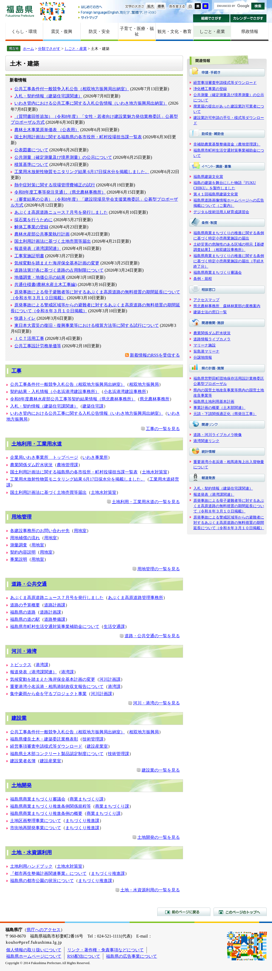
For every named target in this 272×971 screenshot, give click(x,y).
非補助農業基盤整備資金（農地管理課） (226, 144)
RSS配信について (83, 956)
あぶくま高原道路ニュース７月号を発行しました (61, 212)
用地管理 (21, 517)
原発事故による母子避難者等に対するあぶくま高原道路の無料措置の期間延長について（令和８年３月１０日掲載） (228, 505)
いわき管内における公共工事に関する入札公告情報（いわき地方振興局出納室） (90, 103)
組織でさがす (211, 18)
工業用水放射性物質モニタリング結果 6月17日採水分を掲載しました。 (81, 171)
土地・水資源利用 (31, 852)
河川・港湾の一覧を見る (156, 703)
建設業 (19, 718)
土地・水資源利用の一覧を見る (150, 890)
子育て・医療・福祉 (137, 31)
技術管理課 (93, 739)
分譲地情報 (202, 357)
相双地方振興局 (144, 384)
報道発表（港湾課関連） (37, 248)
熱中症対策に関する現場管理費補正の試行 (54, 185)
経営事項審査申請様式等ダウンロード (46, 746)
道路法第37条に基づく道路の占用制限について (59, 270)
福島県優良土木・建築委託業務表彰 (44, 739)
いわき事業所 (95, 457)
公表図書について (31, 150)
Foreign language (118, 12)
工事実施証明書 (29, 256)
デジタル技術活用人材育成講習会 (221, 212)
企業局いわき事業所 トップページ (44, 457)
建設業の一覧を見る (161, 770)
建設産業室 (97, 746)
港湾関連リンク (206, 441)
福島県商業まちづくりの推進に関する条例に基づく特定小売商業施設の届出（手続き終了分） (228, 261)
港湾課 (42, 664)
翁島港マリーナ (206, 351)
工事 (16, 371)
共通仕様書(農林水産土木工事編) (45, 284)
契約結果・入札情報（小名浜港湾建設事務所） (54, 391)
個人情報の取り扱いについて (33, 950)
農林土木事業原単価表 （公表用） (46, 129)
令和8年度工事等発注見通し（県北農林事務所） (60, 192)
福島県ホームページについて (33, 956)
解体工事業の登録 (31, 227)
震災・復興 (61, 31)
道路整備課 (54, 619)
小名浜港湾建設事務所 (125, 391)
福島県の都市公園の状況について (42, 880)
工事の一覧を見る (163, 428)
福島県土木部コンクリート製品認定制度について (57, 753)
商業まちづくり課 (87, 799)
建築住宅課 (93, 406)
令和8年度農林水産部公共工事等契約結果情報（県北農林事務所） (72, 399)
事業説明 (18, 559)
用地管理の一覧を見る (158, 569)
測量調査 (18, 545)
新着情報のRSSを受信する (155, 355)
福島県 (20, 11)
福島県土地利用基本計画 (213, 401)
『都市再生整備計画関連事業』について (48, 873)
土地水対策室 (154, 472)
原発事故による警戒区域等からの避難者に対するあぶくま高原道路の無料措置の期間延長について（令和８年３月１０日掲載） (228, 522)
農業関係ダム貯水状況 (31, 465)
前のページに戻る (183, 912)
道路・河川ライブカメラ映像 (217, 435)
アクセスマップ (206, 300)
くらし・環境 (24, 31)
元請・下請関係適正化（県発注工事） (225, 414)
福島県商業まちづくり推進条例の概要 (46, 813)
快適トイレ (25, 318)
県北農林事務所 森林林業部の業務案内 (226, 306)
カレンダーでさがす (248, 18)
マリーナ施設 (204, 345)
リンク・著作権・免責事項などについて (105, 950)
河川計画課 (110, 679)
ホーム (28, 48)
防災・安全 (99, 31)
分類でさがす (49, 48)
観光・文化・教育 (175, 31)
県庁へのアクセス (44, 929)
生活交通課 (114, 626)
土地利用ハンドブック (31, 866)
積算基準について (31, 164)
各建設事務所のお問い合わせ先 (40, 530)
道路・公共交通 (29, 584)
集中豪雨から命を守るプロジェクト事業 (48, 693)
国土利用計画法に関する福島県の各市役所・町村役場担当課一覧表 (78, 137)
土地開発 (21, 785)
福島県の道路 (23, 612)
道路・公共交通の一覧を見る (152, 636)
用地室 (80, 530)
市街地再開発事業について (35, 827)
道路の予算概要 (25, 605)
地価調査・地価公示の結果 (39, 277)
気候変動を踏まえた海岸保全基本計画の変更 (56, 263)
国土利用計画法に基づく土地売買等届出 (52, 241)
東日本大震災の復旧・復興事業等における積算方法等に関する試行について (86, 325)
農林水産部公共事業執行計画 (42, 234)
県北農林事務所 (154, 399)
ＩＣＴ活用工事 (29, 338)
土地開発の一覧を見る (158, 837)
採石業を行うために (33, 219)
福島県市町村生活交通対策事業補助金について (54, 626)
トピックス (20, 664)
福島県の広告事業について (131, 956)
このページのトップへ (240, 912)
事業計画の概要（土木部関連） (219, 407)
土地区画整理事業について (35, 820)
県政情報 (249, 31)
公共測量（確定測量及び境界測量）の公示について (63, 157)
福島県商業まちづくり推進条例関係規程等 (50, 806)
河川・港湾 (24, 651)
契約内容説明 (23, 552)
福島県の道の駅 (25, 619)
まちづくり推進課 (82, 820)
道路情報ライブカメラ (212, 339)
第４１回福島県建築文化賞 (215, 194)
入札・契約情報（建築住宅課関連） (48, 96)
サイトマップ (118, 17)
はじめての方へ (118, 7)
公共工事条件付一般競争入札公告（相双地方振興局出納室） (71, 89)
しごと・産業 (212, 31)
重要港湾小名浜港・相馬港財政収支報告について (57, 686)
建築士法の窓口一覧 (210, 312)
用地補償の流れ (25, 538)
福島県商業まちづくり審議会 (37, 799)
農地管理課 (67, 465)
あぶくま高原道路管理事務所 (135, 597)
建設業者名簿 (23, 761)
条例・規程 (202, 278)
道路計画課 (54, 605)
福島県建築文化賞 (208, 176)
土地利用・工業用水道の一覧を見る (146, 501)
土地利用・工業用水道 (36, 444)
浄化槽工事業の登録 (210, 89)
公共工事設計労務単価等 (37, 346)
